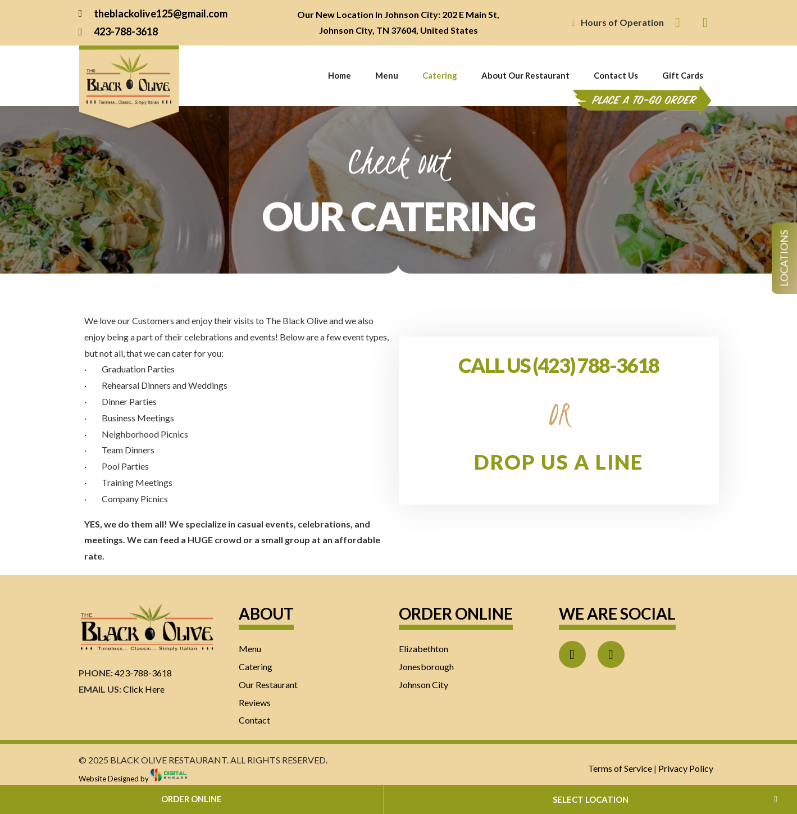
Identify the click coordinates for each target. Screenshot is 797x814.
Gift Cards (682, 75)
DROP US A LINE (558, 461)
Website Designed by (133, 778)
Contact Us (616, 75)
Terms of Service (620, 768)
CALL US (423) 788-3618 (558, 365)
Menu (386, 75)
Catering (439, 75)
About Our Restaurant (525, 75)
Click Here (144, 689)
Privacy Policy (685, 768)
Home (339, 75)
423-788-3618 (143, 672)
